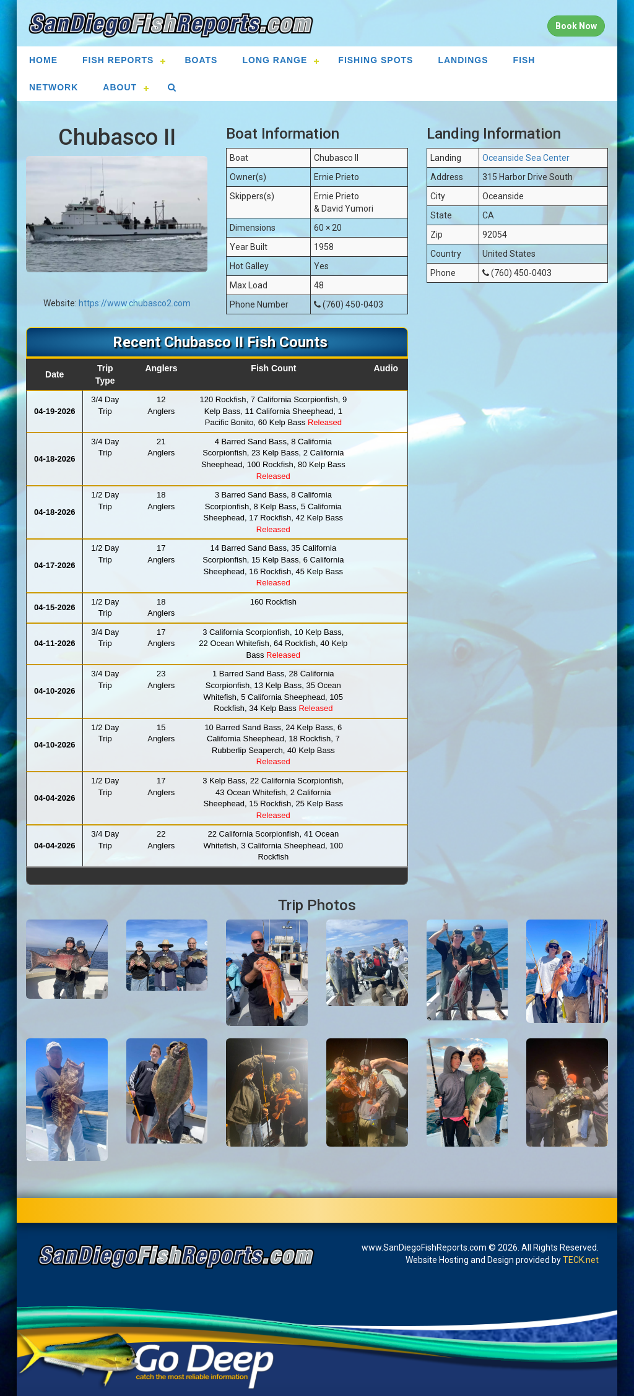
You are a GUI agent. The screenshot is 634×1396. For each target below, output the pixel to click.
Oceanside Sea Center (526, 158)
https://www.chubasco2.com (135, 303)
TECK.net (581, 1260)
